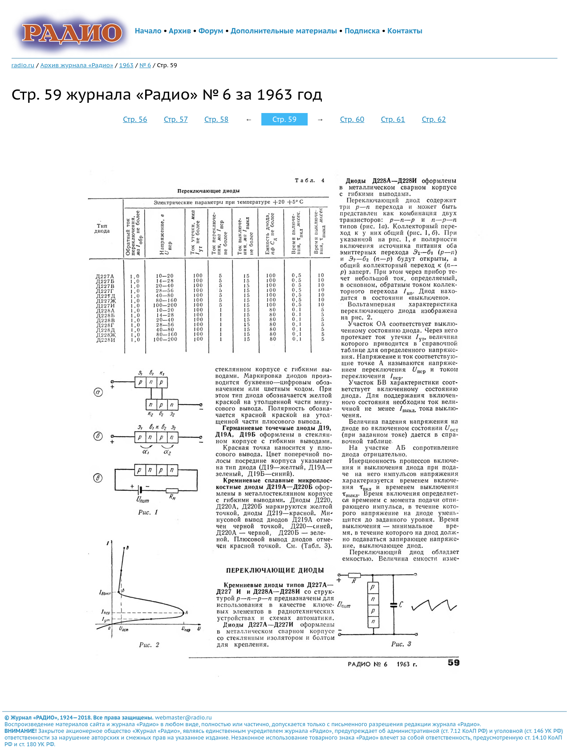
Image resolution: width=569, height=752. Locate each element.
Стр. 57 (176, 119)
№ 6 (145, 65)
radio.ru (23, 65)
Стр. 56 (135, 119)
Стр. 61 (393, 119)
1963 (126, 65)
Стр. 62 (434, 119)
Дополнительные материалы (284, 31)
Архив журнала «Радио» (77, 65)
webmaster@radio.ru (183, 717)
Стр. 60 (352, 119)
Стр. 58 (216, 119)
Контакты (404, 31)
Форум (211, 31)
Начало (148, 31)
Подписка (362, 31)
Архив (180, 31)
